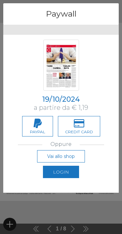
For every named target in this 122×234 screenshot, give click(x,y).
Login (61, 172)
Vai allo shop (61, 156)
